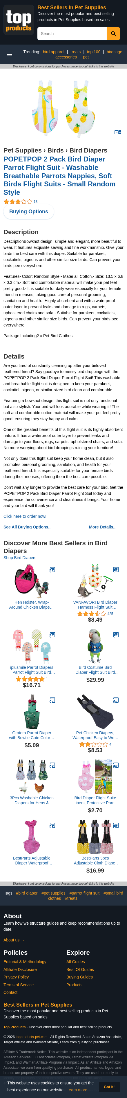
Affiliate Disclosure (20, 969)
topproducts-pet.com (31, 1037)
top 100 (94, 51)
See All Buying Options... (27, 527)
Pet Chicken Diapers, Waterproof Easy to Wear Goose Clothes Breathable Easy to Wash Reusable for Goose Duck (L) (95, 735)
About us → (14, 940)
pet (85, 57)
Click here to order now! (24, 516)
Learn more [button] (77, 1090)
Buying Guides (79, 977)
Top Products (15, 1027)
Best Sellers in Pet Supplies (71, 7)
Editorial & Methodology (24, 961)
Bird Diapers (88, 150)
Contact (10, 992)
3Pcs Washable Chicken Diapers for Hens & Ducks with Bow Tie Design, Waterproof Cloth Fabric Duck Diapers (32, 800)
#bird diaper (27, 893)
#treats (71, 898)
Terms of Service (18, 985)
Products (74, 985)
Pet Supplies (22, 150)
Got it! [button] (109, 1087)
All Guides (75, 961)
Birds (56, 150)
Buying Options (28, 211)
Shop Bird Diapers (20, 557)
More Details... (103, 527)
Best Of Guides (80, 969)
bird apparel (53, 51)
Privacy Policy (16, 977)
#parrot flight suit (85, 893)
